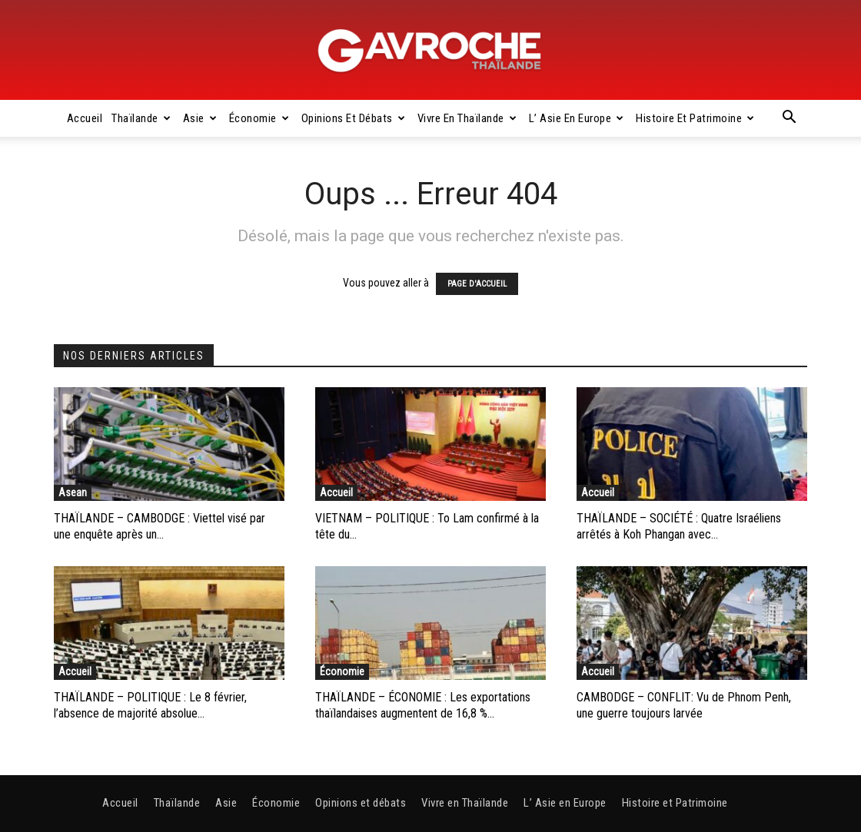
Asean (72, 492)
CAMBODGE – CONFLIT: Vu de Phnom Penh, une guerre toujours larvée (684, 705)
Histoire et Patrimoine (695, 118)
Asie (200, 118)
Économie (259, 118)
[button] (788, 119)
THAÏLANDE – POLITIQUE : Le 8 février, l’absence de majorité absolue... (150, 705)
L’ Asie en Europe (576, 118)
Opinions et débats (353, 118)
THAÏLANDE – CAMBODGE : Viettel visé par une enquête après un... (159, 526)
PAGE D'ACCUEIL (477, 284)
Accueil (85, 118)
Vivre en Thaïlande (467, 118)
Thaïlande (141, 118)
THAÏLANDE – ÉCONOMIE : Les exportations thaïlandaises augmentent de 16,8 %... (422, 705)
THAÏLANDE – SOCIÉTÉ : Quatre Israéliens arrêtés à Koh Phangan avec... (679, 526)
